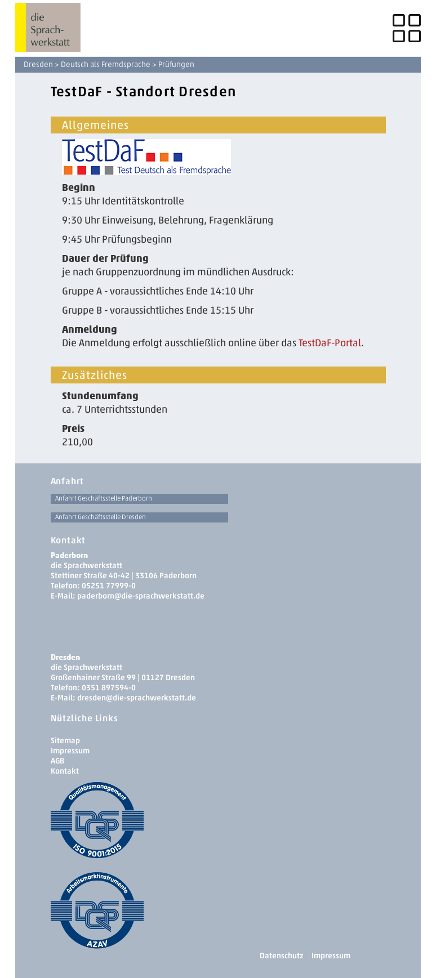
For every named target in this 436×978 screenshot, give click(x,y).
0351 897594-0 (109, 688)
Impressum (70, 751)
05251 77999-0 (109, 586)
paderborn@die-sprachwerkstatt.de (140, 596)
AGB (57, 761)
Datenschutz (281, 956)
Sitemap (65, 740)
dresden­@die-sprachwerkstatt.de (136, 698)
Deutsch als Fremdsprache (105, 64)
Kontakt (65, 771)
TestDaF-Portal (330, 343)
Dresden (38, 64)
